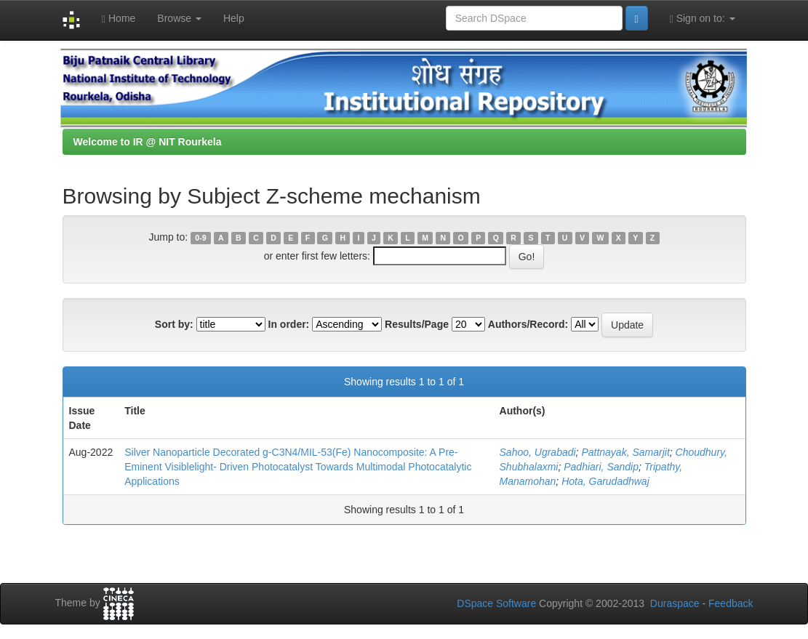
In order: (289, 324)
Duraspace (675, 603)
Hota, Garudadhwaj (605, 481)
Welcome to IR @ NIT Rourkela (147, 142)
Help (233, 18)
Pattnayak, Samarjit (625, 452)
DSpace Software (496, 603)
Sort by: (174, 324)
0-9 (200, 237)
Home (118, 18)
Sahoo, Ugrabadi (538, 452)
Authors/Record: (528, 324)
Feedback (730, 603)
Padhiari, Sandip (601, 467)
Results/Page (417, 324)
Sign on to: (702, 18)
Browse (179, 18)
